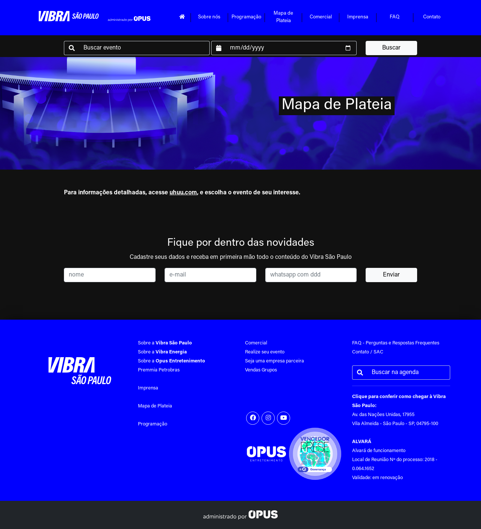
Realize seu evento (264, 352)
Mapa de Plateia (155, 406)
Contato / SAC (367, 352)
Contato (431, 17)
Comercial (321, 17)
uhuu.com (183, 193)
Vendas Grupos (261, 370)
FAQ (394, 17)
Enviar (391, 275)
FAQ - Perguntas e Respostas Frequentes (395, 343)
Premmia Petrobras (159, 370)
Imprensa (357, 17)
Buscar (391, 48)
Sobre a (165, 343)
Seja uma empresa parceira (274, 361)
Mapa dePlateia (283, 17)
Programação (246, 17)
